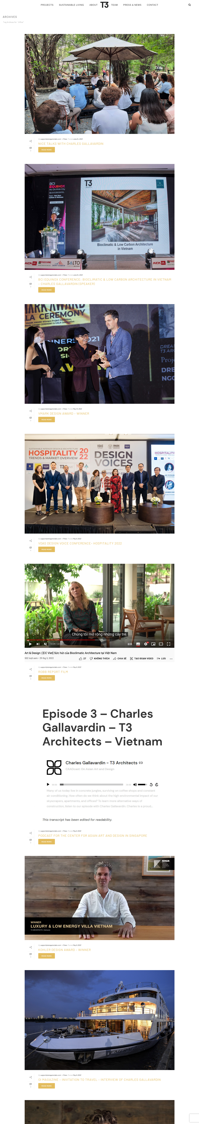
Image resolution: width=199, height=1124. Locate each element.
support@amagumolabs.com (50, 139)
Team (114, 5)
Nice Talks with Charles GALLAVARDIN (71, 143)
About (93, 5)
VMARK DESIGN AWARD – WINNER (63, 413)
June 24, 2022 (78, 139)
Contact (152, 5)
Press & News (132, 5)
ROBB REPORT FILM (53, 672)
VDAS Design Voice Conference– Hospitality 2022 (80, 543)
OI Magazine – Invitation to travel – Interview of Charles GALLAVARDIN (99, 1079)
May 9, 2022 (77, 539)
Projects (47, 5)
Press (65, 139)
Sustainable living (71, 5)
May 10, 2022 (77, 409)
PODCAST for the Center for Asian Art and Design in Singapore (92, 835)
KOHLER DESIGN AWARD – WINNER (64, 950)
